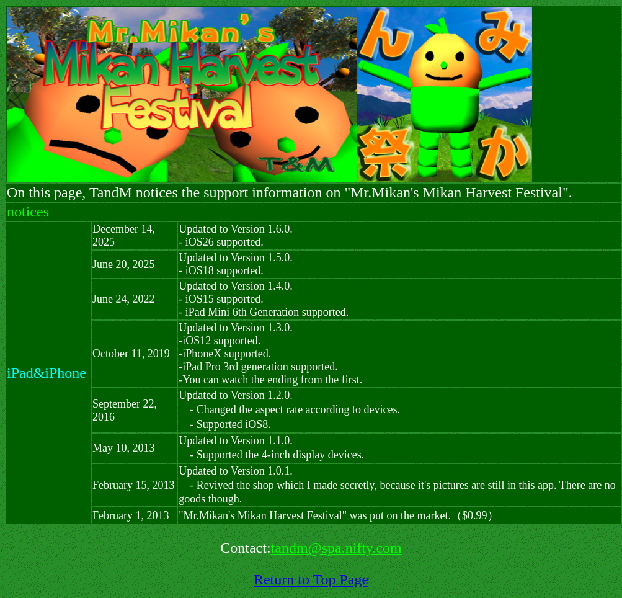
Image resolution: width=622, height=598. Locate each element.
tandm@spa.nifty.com (336, 548)
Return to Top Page (311, 579)
